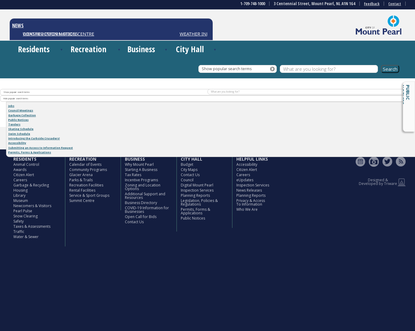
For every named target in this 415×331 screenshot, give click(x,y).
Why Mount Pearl (139, 164)
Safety (18, 221)
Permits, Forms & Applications (29, 152)
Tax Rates (133, 174)
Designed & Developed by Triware (378, 181)
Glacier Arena (81, 174)
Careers (20, 180)
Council (187, 180)
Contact (394, 3)
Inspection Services (197, 190)
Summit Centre (81, 200)
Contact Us (134, 221)
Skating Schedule (20, 129)
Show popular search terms (227, 68)
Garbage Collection (22, 115)
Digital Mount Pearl (197, 185)
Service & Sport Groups (89, 195)
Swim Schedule (19, 134)
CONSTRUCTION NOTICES (50, 34)
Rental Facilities (82, 190)
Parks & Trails (81, 180)
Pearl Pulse (22, 210)
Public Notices (405, 94)
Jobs (11, 106)
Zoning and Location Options (142, 187)
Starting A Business (141, 169)
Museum (20, 200)
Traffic (18, 231)
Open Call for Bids (140, 216)
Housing (20, 190)
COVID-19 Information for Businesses (147, 209)
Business (141, 49)
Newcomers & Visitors (32, 205)
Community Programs (88, 169)
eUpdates (244, 180)
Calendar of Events (85, 164)
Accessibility (17, 143)
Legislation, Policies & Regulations (199, 202)
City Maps (189, 169)
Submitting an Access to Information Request (40, 148)
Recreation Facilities (86, 185)
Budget (187, 164)
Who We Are (247, 209)
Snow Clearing (25, 216)
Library (19, 195)
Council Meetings (20, 110)
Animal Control (26, 164)
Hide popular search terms (15, 98)
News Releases (249, 190)
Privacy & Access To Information (250, 202)
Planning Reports (195, 195)
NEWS (18, 25)
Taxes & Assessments (31, 226)
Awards (19, 169)
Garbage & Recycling (31, 185)
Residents (34, 49)
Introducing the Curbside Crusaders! (34, 138)
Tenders (14, 124)
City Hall (190, 49)
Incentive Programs (141, 180)
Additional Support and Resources (145, 195)
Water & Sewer (26, 236)
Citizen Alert (23, 174)
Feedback (371, 3)
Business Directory (141, 202)
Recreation (88, 49)
